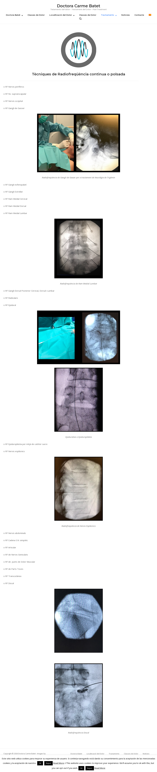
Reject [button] (48, 763)
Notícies (146, 753)
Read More (58, 763)
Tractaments (107, 15)
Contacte (139, 15)
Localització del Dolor (60, 15)
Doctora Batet (13, 15)
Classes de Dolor (36, 15)
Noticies (125, 15)
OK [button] (40, 763)
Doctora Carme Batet (78, 5)
